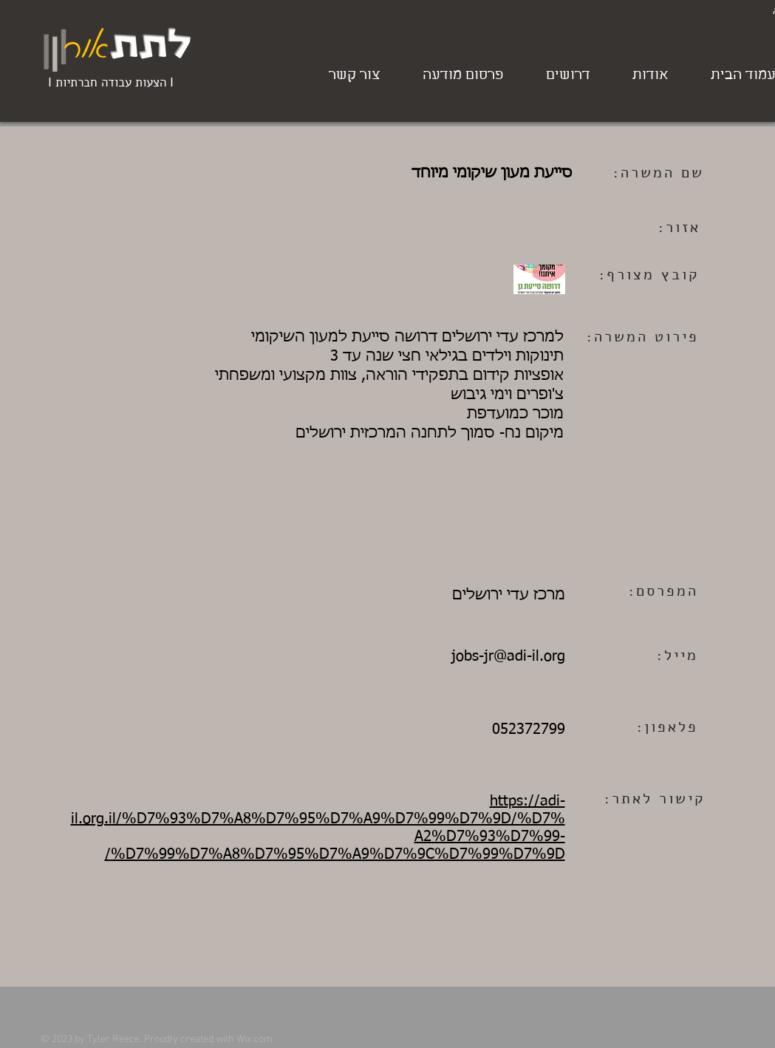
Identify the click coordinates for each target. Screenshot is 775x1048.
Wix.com (254, 1039)
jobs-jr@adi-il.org (508, 656)
